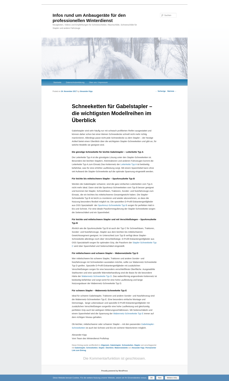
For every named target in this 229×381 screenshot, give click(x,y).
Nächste (171, 91)
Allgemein (105, 345)
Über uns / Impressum (98, 82)
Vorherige (160, 91)
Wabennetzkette (121, 348)
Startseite (57, 82)
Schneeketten (127, 345)
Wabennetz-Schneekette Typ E (128, 313)
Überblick (110, 348)
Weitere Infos (172, 378)
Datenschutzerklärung (75, 82)
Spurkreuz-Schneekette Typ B (112, 205)
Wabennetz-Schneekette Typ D (97, 276)
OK (151, 378)
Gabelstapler (115, 345)
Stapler (137, 345)
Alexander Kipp (86, 91)
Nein (160, 378)
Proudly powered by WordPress (114, 371)
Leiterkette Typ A (128, 164)
